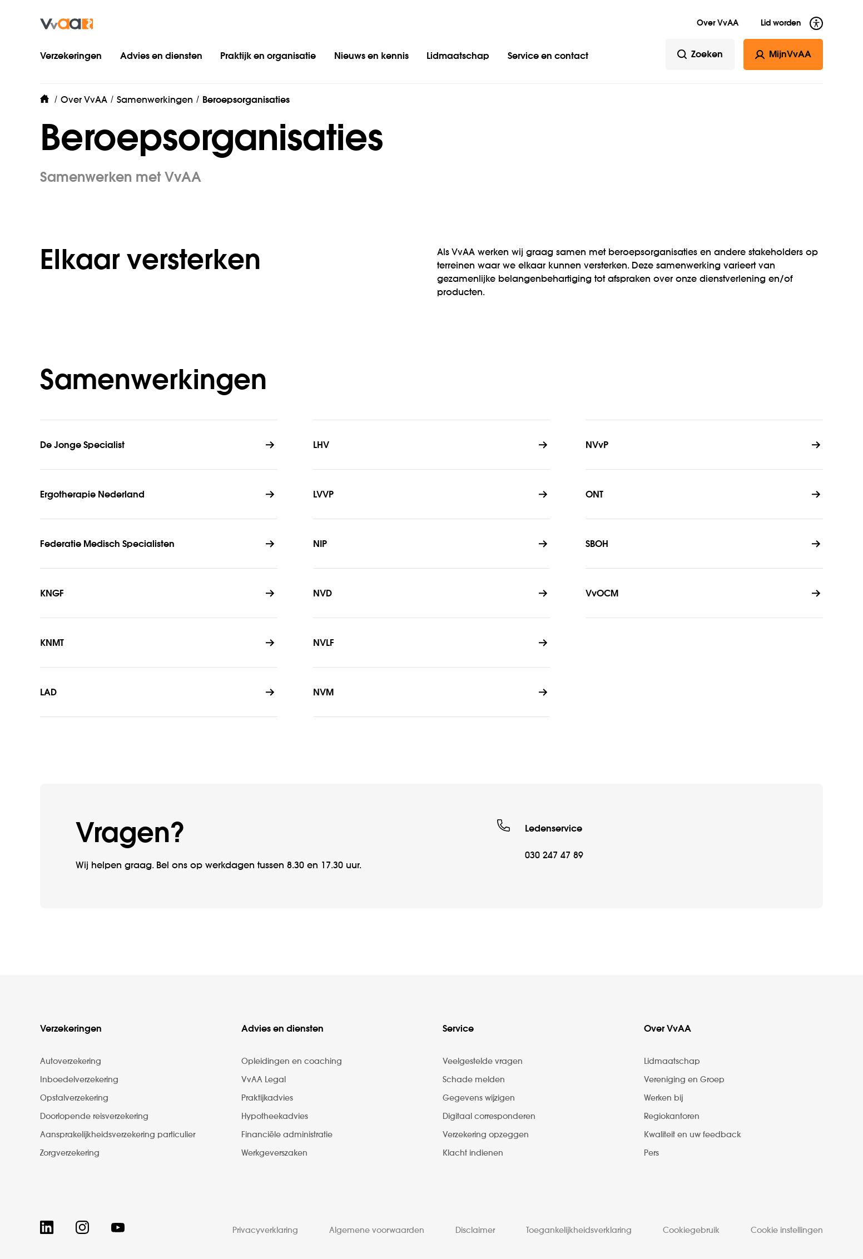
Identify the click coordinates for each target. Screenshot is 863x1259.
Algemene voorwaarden (376, 1231)
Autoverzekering (70, 1062)
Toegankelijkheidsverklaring (579, 1231)
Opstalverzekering (74, 1098)
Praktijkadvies (267, 1098)
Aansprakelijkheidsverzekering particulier (117, 1135)
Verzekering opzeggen (486, 1135)
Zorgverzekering (70, 1153)
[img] (66, 23)
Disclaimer (475, 1231)
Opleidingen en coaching (291, 1062)
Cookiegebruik (691, 1231)
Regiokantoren (672, 1117)
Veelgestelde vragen (483, 1062)
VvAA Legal (263, 1080)
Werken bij (663, 1098)
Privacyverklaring (265, 1231)
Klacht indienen (473, 1153)
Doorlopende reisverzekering (94, 1117)
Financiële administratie (287, 1135)
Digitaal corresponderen (489, 1117)
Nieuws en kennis (371, 56)
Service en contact (548, 56)
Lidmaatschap (457, 56)
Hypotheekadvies (274, 1117)
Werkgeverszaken (274, 1153)
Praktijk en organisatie (268, 56)
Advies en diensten (161, 56)
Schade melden (474, 1080)
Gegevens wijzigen (479, 1098)
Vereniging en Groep (684, 1080)
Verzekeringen (71, 56)
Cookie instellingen (787, 1231)
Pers (651, 1153)
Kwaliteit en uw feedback (692, 1135)
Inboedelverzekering (79, 1080)
